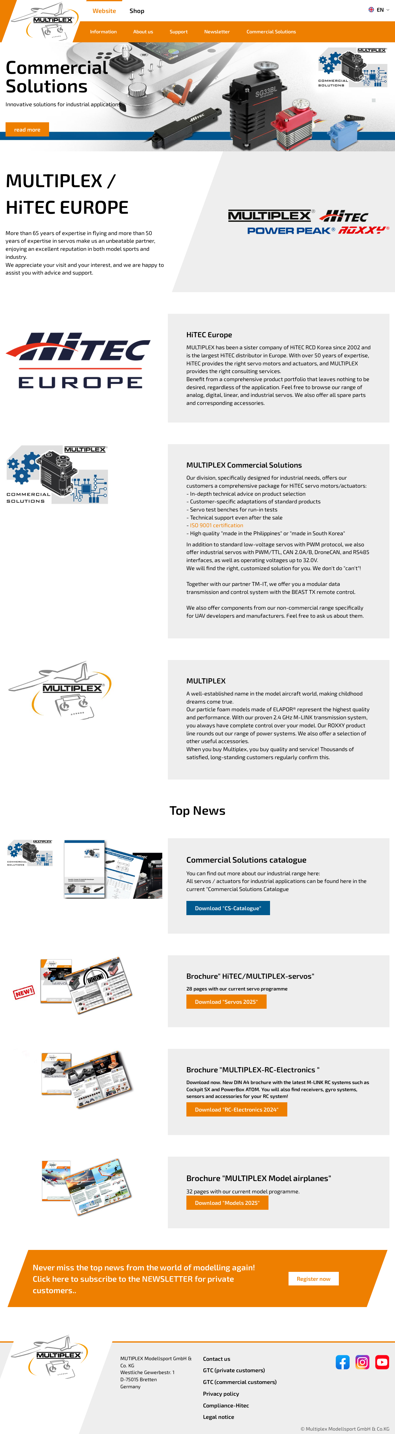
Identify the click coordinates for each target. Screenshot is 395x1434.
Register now (314, 1278)
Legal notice (218, 1416)
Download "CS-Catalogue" (228, 908)
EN (376, 9)
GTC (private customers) (234, 1370)
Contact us (216, 1358)
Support (179, 31)
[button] (374, 93)
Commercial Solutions (271, 31)
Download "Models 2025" (227, 1202)
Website (104, 10)
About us (143, 31)
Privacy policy (221, 1393)
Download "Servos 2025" (226, 1001)
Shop (137, 10)
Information (103, 31)
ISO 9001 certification (216, 525)
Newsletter (217, 31)
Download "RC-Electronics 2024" (237, 1109)
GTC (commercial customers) (240, 1381)
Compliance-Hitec (226, 1405)
